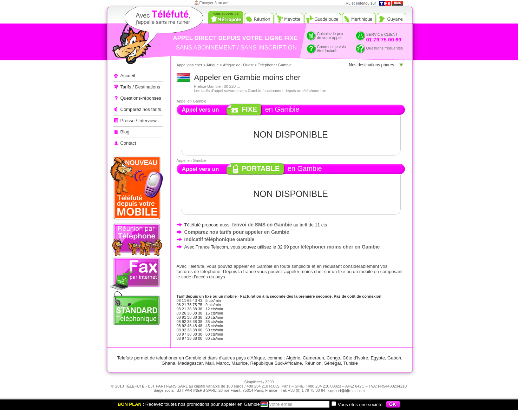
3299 (269, 382)
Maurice (239, 363)
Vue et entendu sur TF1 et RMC (376, 3)
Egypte (378, 358)
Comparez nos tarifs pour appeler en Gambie (236, 232)
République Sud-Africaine (276, 363)
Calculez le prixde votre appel (330, 36)
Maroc (222, 363)
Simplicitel (253, 382)
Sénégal (332, 363)
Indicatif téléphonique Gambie (219, 239)
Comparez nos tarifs (140, 109)
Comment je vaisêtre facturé (331, 49)
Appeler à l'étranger (145, 37)
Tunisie (350, 363)
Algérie (293, 358)
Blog (125, 131)
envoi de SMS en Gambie (263, 224)
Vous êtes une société (357, 404)
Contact (128, 143)
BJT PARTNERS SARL (168, 386)
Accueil (127, 75)
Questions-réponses (140, 98)
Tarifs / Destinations (140, 87)
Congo (333, 358)
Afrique (212, 65)
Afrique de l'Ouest (238, 65)
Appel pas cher (189, 65)
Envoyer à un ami (214, 3)
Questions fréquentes (384, 48)
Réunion (312, 363)
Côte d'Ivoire (355, 358)
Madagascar (190, 363)
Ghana (168, 363)
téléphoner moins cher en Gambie (340, 247)
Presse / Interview (138, 120)
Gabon (394, 358)
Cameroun (313, 358)
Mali (209, 363)
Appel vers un (252, 169)
